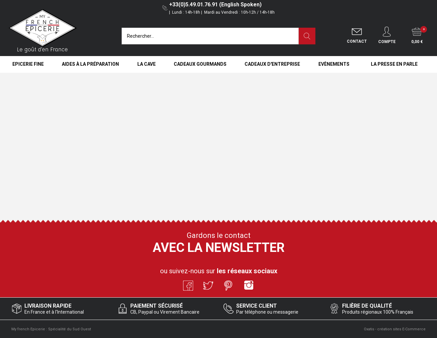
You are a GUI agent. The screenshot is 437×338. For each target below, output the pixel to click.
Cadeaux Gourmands (200, 64)
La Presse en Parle (394, 64)
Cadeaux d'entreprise (272, 64)
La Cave (146, 64)
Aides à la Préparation (90, 64)
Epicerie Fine (28, 64)
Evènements (333, 64)
